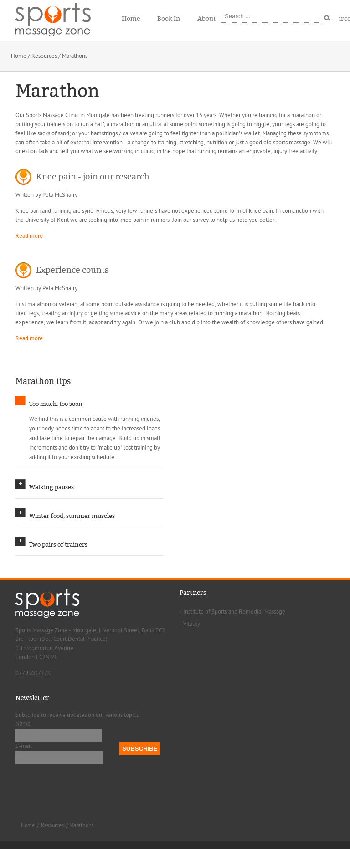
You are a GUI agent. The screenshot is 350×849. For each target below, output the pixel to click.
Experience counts (72, 270)
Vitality (191, 631)
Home (18, 56)
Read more (29, 236)
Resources (44, 56)
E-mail (23, 753)
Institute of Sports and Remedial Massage (234, 619)
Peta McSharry (59, 195)
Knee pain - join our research (92, 177)
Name (23, 731)
